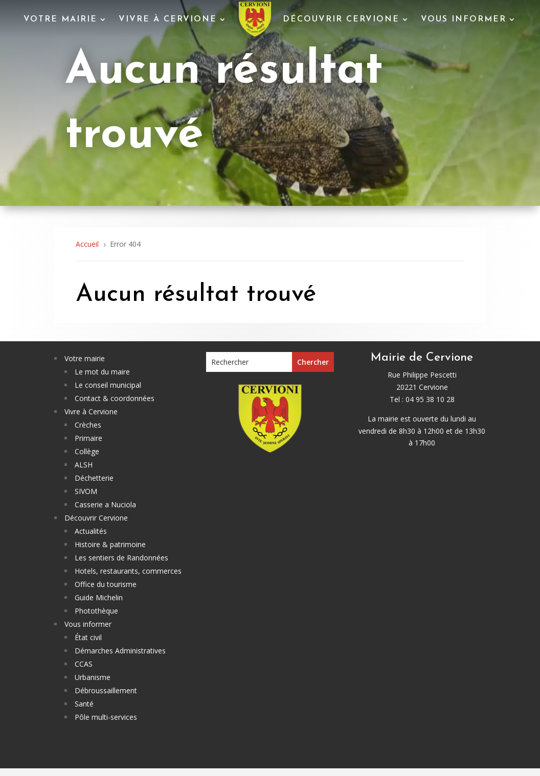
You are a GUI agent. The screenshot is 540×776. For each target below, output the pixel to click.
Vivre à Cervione (168, 19)
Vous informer (463, 19)
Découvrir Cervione (341, 19)
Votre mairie (60, 19)
